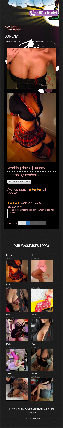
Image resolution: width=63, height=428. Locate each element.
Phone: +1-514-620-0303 (31, 418)
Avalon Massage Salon (14, 41)
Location (40, 3)
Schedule (22, 3)
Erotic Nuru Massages (36, 41)
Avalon (13, 3)
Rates (31, 3)
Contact (51, 3)
